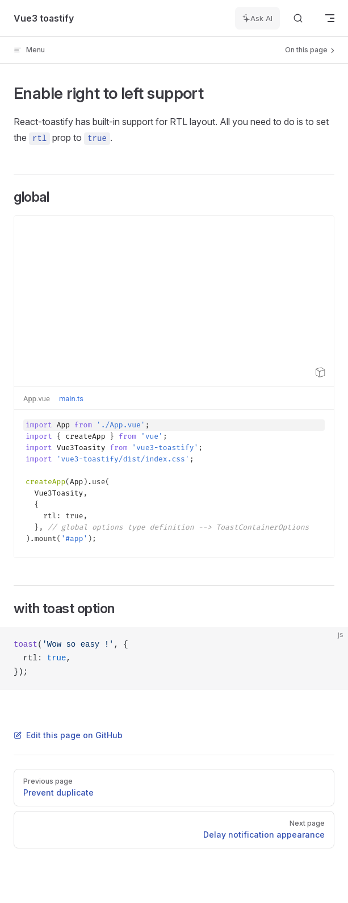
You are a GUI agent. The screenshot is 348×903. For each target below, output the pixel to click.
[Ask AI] (257, 18)
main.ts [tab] (71, 398)
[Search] (298, 18)
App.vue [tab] (36, 398)
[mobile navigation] (329, 18)
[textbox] (174, 483)
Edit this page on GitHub (68, 735)
